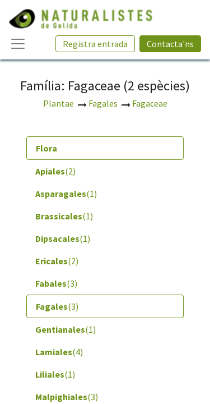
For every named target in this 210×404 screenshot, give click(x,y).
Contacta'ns (170, 43)
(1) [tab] (66, 193)
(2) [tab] (55, 171)
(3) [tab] (56, 283)
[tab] (105, 148)
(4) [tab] (59, 351)
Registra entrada (95, 43)
